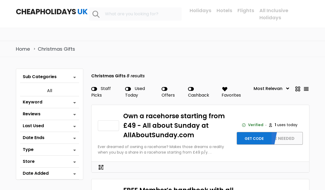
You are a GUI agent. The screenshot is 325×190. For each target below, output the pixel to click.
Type (28, 149)
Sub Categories (40, 77)
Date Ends (33, 138)
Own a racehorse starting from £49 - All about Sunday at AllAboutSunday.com (174, 125)
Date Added (36, 173)
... (210, 152)
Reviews (31, 114)
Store (29, 161)
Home (23, 49)
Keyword (32, 102)
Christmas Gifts (56, 49)
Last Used (33, 126)
